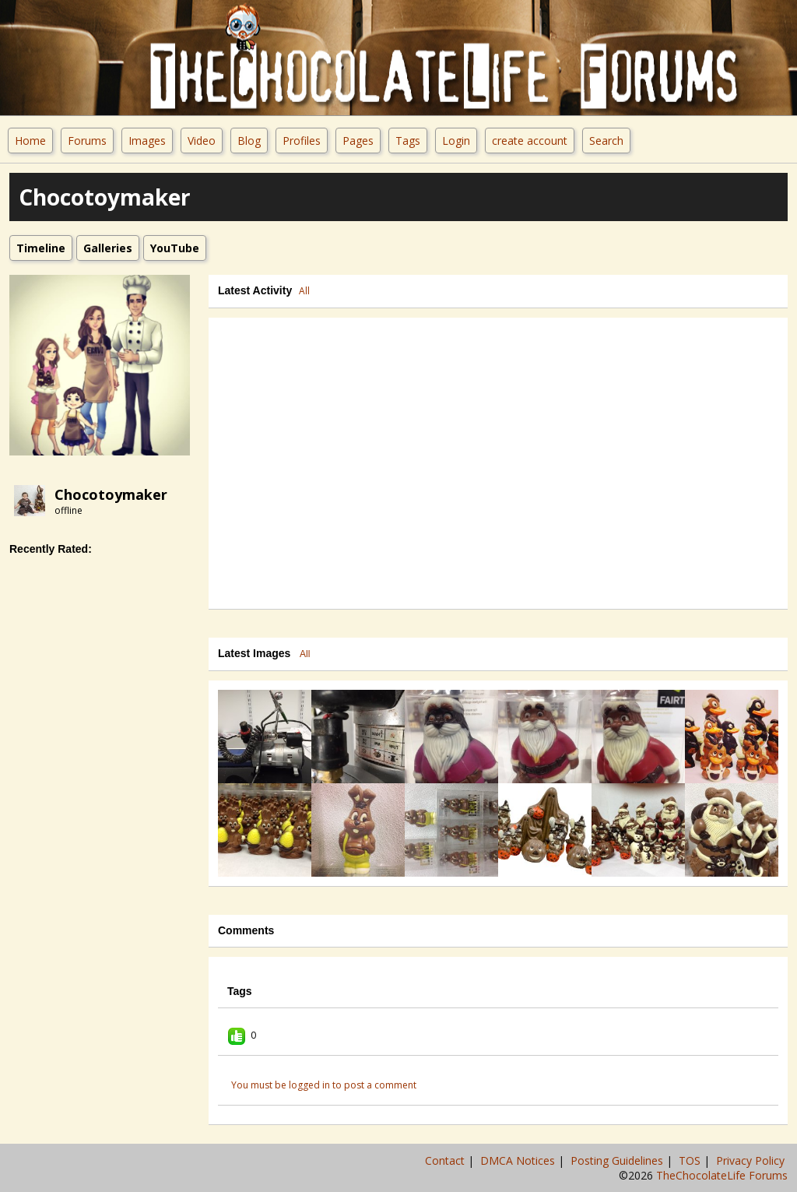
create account (529, 140)
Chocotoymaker (110, 494)
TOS (691, 1160)
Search (606, 140)
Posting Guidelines (618, 1160)
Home (30, 140)
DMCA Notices (519, 1160)
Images (147, 140)
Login (456, 140)
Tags (407, 140)
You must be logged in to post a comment (323, 1085)
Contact (446, 1160)
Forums (87, 140)
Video (202, 140)
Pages (358, 140)
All (304, 290)
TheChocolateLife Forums (722, 1175)
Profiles (302, 140)
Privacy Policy (752, 1160)
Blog (249, 140)
